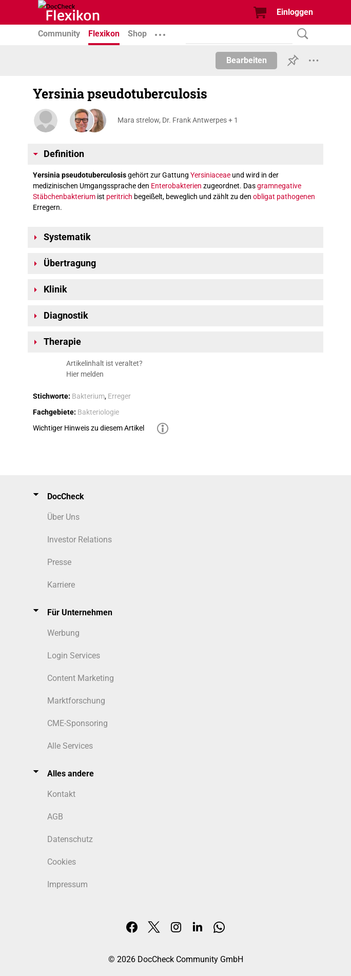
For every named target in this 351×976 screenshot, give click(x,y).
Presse (59, 562)
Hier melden (85, 374)
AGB (55, 817)
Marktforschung (76, 701)
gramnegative (279, 186)
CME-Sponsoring (77, 723)
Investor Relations (79, 539)
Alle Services (70, 746)
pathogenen (296, 196)
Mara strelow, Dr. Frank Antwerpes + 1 (178, 120)
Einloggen (295, 12)
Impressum (67, 884)
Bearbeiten (246, 60)
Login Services (73, 655)
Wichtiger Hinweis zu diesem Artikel (88, 428)
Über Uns (63, 517)
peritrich (119, 196)
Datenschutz (70, 839)
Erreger (119, 396)
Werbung (63, 633)
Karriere (61, 585)
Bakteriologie (98, 412)
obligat (264, 196)
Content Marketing (80, 678)
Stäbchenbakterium (64, 196)
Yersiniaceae (210, 175)
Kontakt (61, 794)
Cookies (61, 862)
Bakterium (88, 396)
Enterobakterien (176, 186)
